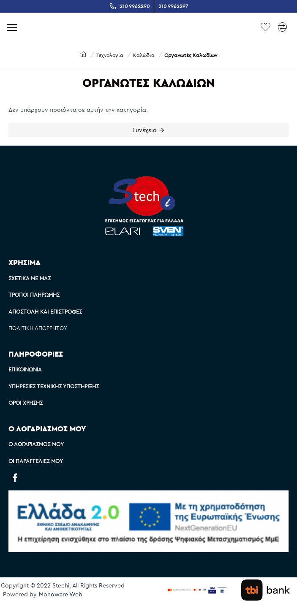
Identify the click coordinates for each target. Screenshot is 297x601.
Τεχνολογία (109, 55)
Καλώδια (144, 55)
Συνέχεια (144, 130)
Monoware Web (60, 594)
